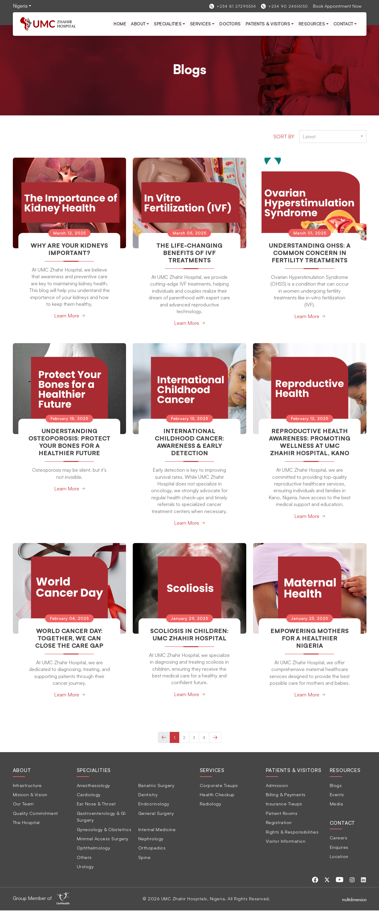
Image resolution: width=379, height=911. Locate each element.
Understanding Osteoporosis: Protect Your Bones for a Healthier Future (69, 445)
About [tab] (22, 771)
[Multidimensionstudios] (354, 899)
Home (119, 23)
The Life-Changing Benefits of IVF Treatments (189, 253)
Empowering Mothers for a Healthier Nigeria (309, 639)
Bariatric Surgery (156, 785)
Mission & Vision (30, 795)
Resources (312, 23)
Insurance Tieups (284, 804)
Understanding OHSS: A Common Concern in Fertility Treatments (309, 253)
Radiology (210, 804)
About (138, 23)
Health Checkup (217, 795)
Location (339, 857)
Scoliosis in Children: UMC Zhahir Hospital (189, 635)
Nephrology (151, 839)
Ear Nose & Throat (96, 804)
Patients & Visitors (268, 23)
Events (337, 795)
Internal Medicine (157, 829)
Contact (343, 23)
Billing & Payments (286, 795)
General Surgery (156, 813)
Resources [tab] (345, 771)
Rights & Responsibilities (292, 832)
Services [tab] (212, 771)
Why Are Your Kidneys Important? (69, 249)
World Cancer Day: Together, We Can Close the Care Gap (69, 639)
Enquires (339, 847)
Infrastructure (27, 785)
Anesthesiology (93, 785)
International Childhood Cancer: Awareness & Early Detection (189, 442)
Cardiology (89, 795)
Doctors (230, 23)
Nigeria (20, 6)
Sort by (283, 136)
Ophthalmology (93, 848)
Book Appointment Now (337, 6)
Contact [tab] (342, 823)
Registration (279, 823)
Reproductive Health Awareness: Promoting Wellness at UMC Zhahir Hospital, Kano (309, 445)
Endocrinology (153, 804)
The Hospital (26, 823)
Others (84, 857)
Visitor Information (286, 841)
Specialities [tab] (94, 771)
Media (336, 804)
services (200, 23)
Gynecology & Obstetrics (104, 829)
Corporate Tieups (219, 785)
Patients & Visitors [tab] (293, 771)
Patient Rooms (282, 813)
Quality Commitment (35, 813)
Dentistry (148, 795)
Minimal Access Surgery (102, 839)
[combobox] (332, 136)
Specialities (167, 23)
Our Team (23, 804)
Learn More (66, 316)
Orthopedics (152, 848)
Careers (338, 838)
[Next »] (215, 737)
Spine (144, 857)
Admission (277, 785)
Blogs (336, 785)
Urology (85, 867)
